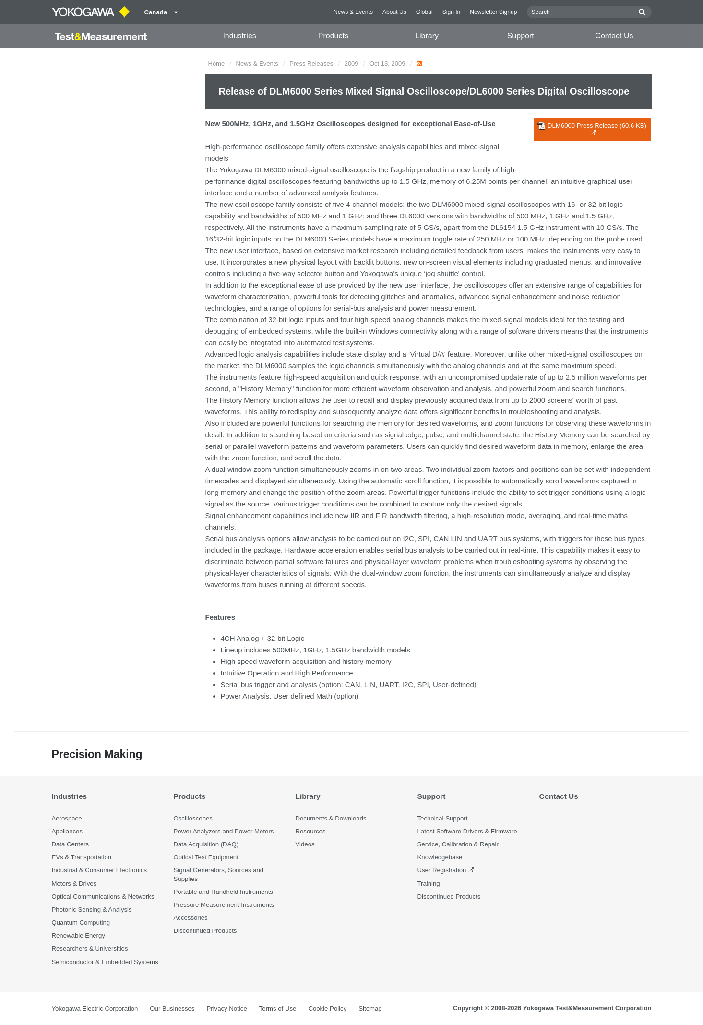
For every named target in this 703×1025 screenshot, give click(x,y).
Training (428, 883)
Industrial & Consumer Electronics (99, 870)
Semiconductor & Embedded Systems (105, 961)
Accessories (191, 917)
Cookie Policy (327, 1008)
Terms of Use (278, 1008)
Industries (239, 36)
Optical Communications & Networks (103, 896)
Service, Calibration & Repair (458, 844)
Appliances (67, 831)
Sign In (451, 12)
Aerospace (67, 818)
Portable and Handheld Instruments (223, 891)
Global (424, 12)
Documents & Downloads (331, 818)
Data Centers (70, 844)
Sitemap (369, 1008)
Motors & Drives (74, 883)
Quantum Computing (81, 922)
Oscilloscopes (193, 818)
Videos (305, 844)
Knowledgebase (440, 857)
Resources (311, 831)
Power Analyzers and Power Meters (224, 831)
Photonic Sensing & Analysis (92, 909)
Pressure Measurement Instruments (224, 904)
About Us (394, 12)
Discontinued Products (205, 930)
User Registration (441, 870)
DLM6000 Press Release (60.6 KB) (591, 129)
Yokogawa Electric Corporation (95, 1008)
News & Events (353, 12)
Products (333, 36)
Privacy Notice (226, 1008)
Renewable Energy (78, 935)
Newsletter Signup (493, 12)
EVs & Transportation (82, 857)
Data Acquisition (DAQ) (206, 844)
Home (216, 63)
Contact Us (614, 36)
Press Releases (311, 63)
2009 (351, 63)
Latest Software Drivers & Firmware (467, 831)
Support (520, 36)
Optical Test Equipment (206, 857)
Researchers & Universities (90, 948)
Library (427, 36)
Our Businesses (172, 1008)
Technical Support (442, 818)
